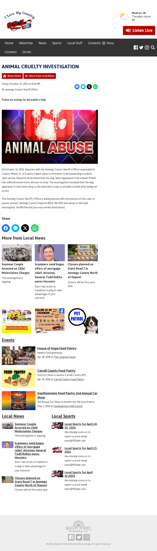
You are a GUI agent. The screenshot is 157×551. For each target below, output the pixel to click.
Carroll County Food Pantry (69, 379)
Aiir (89, 544)
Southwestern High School (68, 406)
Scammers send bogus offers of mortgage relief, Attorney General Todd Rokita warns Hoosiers (50, 263)
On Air (26, 52)
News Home (14, 76)
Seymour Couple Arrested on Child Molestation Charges (17, 259)
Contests (94, 43)
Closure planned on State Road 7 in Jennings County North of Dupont (31, 481)
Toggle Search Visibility (153, 47)
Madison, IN (139, 13)
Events (8, 340)
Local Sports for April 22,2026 (79, 474)
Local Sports (63, 416)
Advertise (26, 43)
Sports (56, 43)
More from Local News (41, 76)
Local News (13, 416)
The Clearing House (65, 357)
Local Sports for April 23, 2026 (81, 450)
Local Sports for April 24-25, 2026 (81, 425)
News (42, 43)
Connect (11, 52)
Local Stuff (74, 43)
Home (9, 43)
